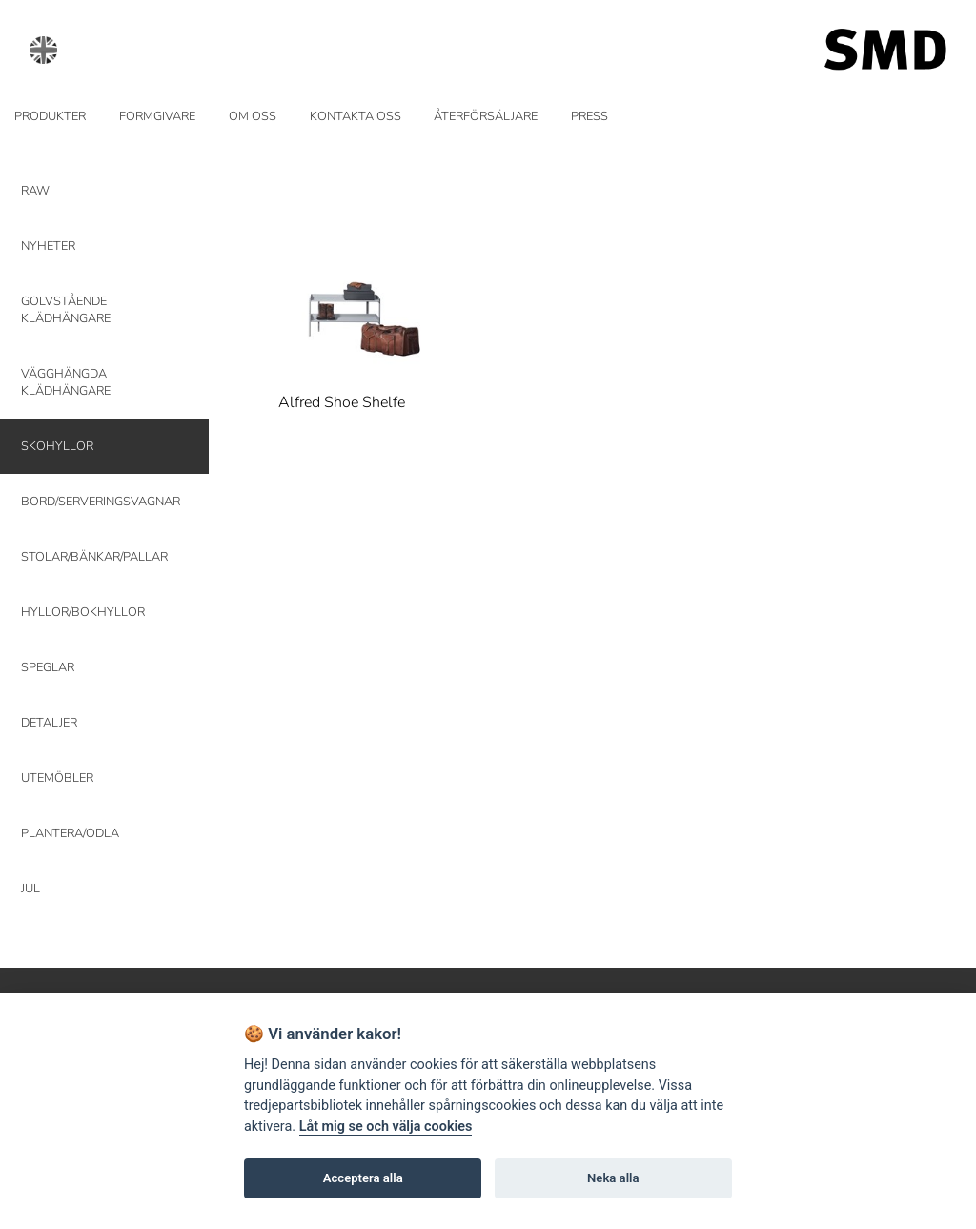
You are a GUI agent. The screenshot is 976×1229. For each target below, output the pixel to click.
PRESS (589, 116)
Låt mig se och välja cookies (386, 1126)
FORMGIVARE (157, 116)
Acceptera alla (363, 1178)
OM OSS (252, 116)
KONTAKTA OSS (355, 116)
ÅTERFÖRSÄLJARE (486, 116)
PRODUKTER (50, 116)
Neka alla (613, 1178)
